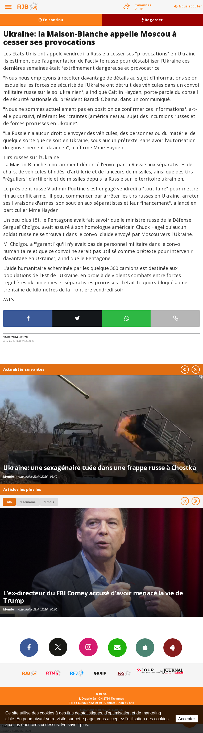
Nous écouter (190, 6)
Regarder (152, 19)
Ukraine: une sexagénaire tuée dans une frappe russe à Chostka (99, 467)
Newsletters (117, 647)
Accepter (186, 719)
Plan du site (126, 702)
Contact (110, 702)
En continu (51, 19)
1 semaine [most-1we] (28, 502)
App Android (172, 647)
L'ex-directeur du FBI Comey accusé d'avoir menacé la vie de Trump (93, 597)
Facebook (29, 647)
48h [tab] (9, 502)
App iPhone (145, 647)
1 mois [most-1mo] (49, 502)
